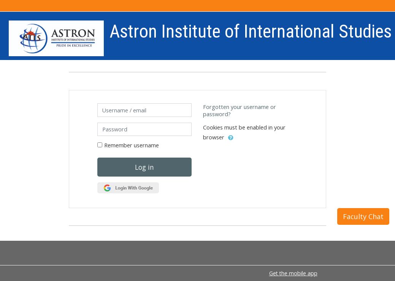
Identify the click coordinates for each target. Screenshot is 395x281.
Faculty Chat (363, 216)
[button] (231, 138)
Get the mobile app (293, 273)
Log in (144, 167)
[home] (56, 38)
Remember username (131, 145)
